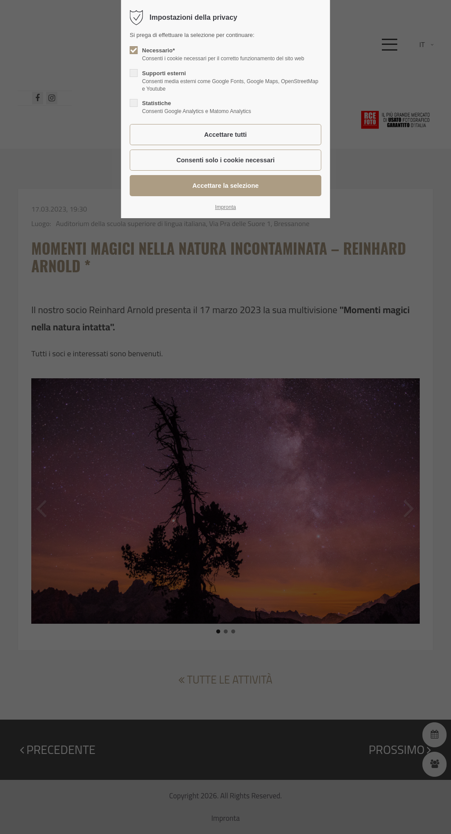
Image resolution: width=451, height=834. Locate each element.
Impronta (225, 207)
